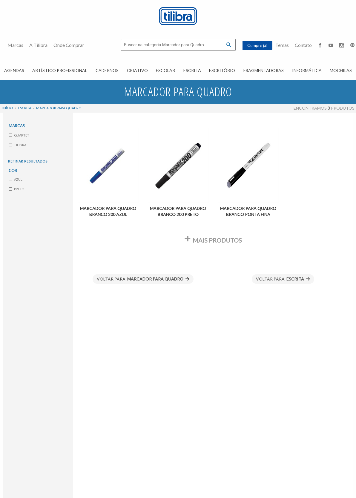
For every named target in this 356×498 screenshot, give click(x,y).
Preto (16, 189)
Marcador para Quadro (59, 108)
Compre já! (257, 45)
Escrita (192, 70)
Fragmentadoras (263, 70)
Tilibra (17, 144)
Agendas (14, 70)
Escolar (165, 70)
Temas (282, 45)
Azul (15, 179)
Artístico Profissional (59, 70)
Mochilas (341, 70)
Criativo (137, 70)
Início (7, 108)
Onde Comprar (68, 45)
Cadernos (107, 70)
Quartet (19, 135)
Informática (307, 70)
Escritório (222, 70)
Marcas (15, 45)
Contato (303, 45)
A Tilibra (38, 45)
